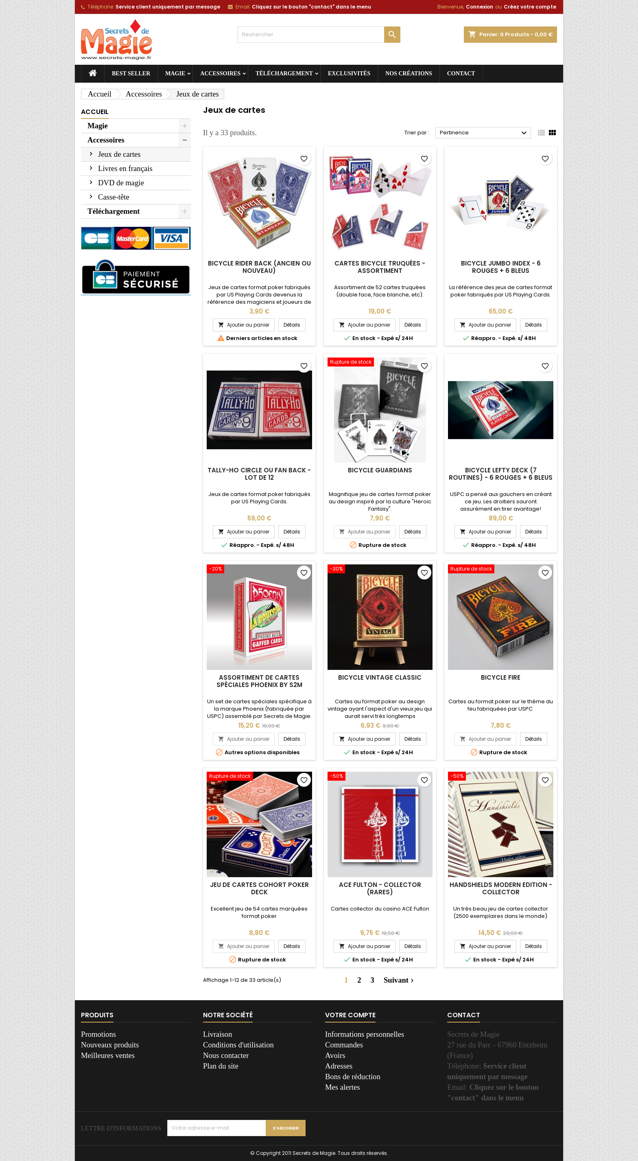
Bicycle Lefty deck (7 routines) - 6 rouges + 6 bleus (501, 474)
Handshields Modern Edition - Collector (501, 888)
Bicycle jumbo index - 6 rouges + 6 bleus (501, 267)
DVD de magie (121, 182)
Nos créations (408, 73)
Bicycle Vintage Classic (380, 677)
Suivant (400, 980)
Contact (461, 73)
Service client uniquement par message (168, 6)
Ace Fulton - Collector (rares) (380, 888)
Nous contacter (226, 1055)
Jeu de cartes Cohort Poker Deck (259, 888)
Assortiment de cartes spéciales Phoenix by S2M (259, 681)
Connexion (479, 6)
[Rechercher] (319, 34)
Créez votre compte (530, 6)
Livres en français (125, 168)
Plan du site (220, 1066)
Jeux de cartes (119, 154)
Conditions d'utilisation (238, 1044)
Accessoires (220, 73)
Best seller (131, 73)
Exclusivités (349, 73)
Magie (175, 73)
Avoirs (335, 1055)
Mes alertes (342, 1087)
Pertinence (484, 133)
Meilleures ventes (108, 1055)
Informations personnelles (364, 1034)
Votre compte (350, 1015)
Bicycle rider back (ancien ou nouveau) (259, 267)
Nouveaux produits (110, 1044)
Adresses (338, 1066)
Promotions (98, 1034)
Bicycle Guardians (380, 470)
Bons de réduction (352, 1076)
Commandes (344, 1044)
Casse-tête (113, 197)
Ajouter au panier (243, 324)
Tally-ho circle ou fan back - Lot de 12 (259, 474)
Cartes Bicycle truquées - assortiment (379, 267)
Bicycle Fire (500, 677)
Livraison (217, 1034)
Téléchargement (284, 73)
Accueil (95, 111)
